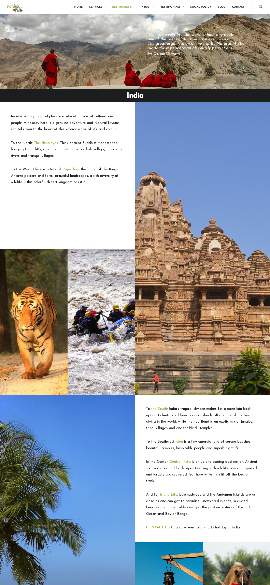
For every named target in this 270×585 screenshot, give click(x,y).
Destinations (123, 7)
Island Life (168, 495)
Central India (180, 462)
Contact (238, 7)
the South (159, 409)
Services (97, 7)
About (148, 7)
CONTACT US (158, 527)
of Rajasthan (68, 169)
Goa (179, 442)
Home (78, 7)
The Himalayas (46, 143)
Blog (221, 7)
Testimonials (172, 7)
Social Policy (200, 7)
